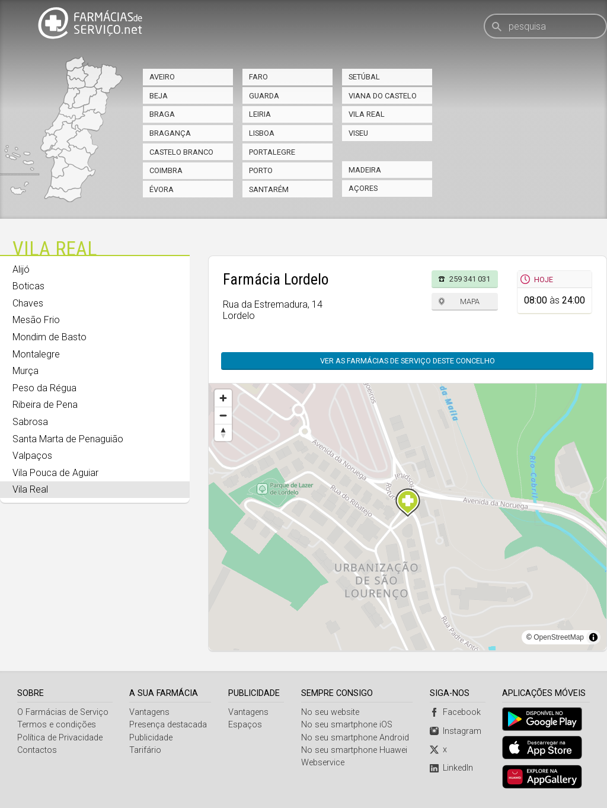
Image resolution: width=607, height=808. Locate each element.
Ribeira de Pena (45, 404)
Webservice (322, 763)
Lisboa (261, 133)
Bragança (170, 133)
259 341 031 (469, 278)
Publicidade (150, 738)
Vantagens (149, 712)
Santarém (269, 189)
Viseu (358, 133)
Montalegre (36, 354)
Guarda (264, 95)
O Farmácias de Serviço (62, 712)
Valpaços (32, 455)
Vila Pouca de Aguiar (55, 472)
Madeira (365, 169)
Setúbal (364, 76)
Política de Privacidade (60, 738)
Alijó (21, 269)
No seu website (330, 712)
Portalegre (272, 152)
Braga (162, 114)
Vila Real (367, 114)
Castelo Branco (181, 152)
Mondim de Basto (49, 337)
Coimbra (166, 170)
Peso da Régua (44, 388)
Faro (258, 76)
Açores (363, 188)
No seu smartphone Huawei (354, 750)
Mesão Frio (36, 319)
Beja (158, 95)
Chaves (27, 303)
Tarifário (145, 750)
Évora (161, 189)
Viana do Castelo (383, 95)
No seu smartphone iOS (346, 725)
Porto (261, 170)
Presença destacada (168, 725)
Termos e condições (56, 725)
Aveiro (162, 76)
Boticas (28, 286)
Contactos (37, 750)
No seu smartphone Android (355, 738)
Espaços (245, 725)
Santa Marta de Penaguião (67, 439)
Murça (25, 370)
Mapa (470, 301)
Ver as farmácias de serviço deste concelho (407, 360)
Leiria (260, 114)
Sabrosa (30, 421)
